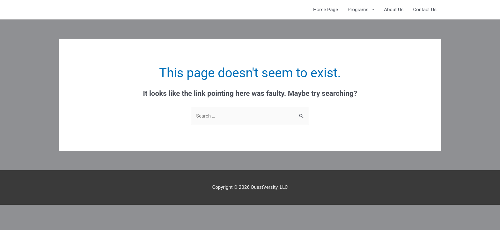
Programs (358, 9)
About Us (393, 9)
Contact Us (425, 9)
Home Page (325, 9)
